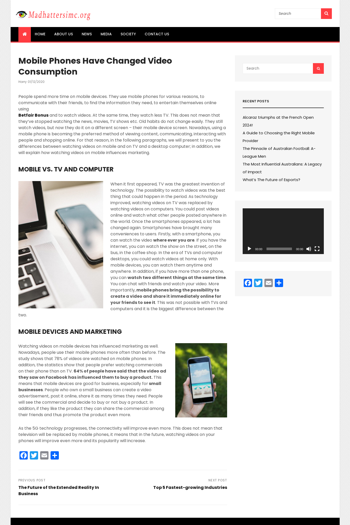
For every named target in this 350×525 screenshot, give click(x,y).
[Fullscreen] (317, 248)
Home (40, 34)
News (87, 34)
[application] (283, 231)
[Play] (249, 248)
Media (106, 34)
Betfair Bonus (33, 115)
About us (63, 34)
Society (128, 34)
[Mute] (308, 248)
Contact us (157, 34)
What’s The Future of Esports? (271, 179)
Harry (22, 81)
